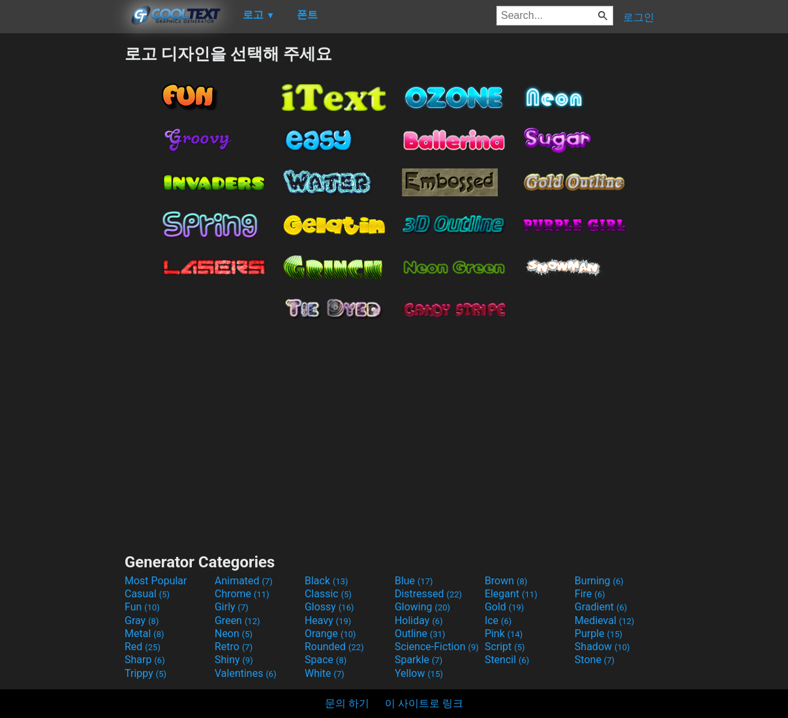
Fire (590, 594)
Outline (420, 633)
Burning (599, 581)
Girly (232, 607)
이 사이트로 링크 (424, 703)
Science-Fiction (437, 646)
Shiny (234, 659)
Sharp (145, 659)
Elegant (511, 594)
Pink (504, 633)
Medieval (605, 620)
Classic (328, 594)
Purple (598, 633)
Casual (147, 594)
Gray (142, 620)
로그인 (638, 17)
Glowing (422, 607)
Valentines (246, 673)
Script (505, 646)
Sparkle (418, 659)
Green (237, 620)
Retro (233, 646)
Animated (244, 581)
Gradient (601, 607)
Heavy (328, 620)
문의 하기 (347, 703)
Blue (414, 581)
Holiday (419, 620)
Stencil (507, 659)
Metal (144, 633)
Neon (233, 633)
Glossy (329, 607)
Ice (498, 620)
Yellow (419, 673)
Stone (594, 659)
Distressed (428, 594)
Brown (506, 581)
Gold (504, 607)
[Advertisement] (62, 238)
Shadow (602, 646)
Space (325, 659)
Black (326, 581)
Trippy (145, 673)
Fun (142, 607)
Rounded (334, 646)
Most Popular (156, 581)
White (324, 673)
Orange (330, 633)
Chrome (242, 594)
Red (142, 646)
